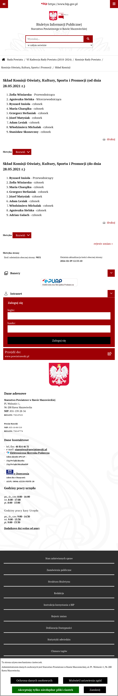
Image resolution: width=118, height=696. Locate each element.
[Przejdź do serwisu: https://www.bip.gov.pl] (59, 4)
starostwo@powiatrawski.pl (31, 449)
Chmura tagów (59, 651)
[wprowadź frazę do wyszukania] (54, 39)
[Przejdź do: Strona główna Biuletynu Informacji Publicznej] (3, 59)
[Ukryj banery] (111, 273)
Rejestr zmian (59, 616)
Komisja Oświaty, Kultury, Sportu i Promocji (26, 67)
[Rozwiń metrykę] (22, 152)
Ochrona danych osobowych (34, 680)
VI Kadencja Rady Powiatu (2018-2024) (49, 59)
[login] (59, 315)
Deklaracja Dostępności (59, 627)
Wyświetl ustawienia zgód (85, 680)
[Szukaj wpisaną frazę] (88, 39)
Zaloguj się (59, 340)
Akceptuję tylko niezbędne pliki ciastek (45, 690)
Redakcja (59, 593)
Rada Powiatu (15, 59)
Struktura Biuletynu (59, 581)
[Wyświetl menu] (114, 4)
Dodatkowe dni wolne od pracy (22, 528)
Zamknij (95, 690)
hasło (11, 323)
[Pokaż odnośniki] (4, 4)
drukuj (111, 139)
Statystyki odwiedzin (59, 639)
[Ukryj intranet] (111, 293)
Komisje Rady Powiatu (88, 59)
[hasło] (59, 329)
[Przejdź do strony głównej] (59, 21)
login (11, 310)
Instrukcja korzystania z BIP (59, 604)
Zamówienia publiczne (59, 570)
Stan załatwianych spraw (59, 558)
